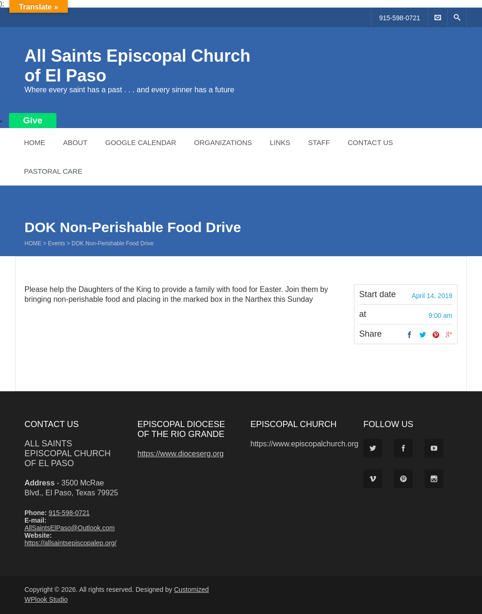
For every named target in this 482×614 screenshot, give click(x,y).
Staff (318, 142)
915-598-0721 (399, 18)
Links (280, 142)
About (75, 142)
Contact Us (370, 142)
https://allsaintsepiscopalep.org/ (70, 543)
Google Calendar (140, 142)
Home (34, 142)
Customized (191, 589)
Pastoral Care (53, 171)
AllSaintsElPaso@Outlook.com (69, 528)
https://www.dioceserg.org (180, 454)
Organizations (223, 142)
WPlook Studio (46, 599)
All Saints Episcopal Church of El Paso (67, 453)
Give (32, 120)
